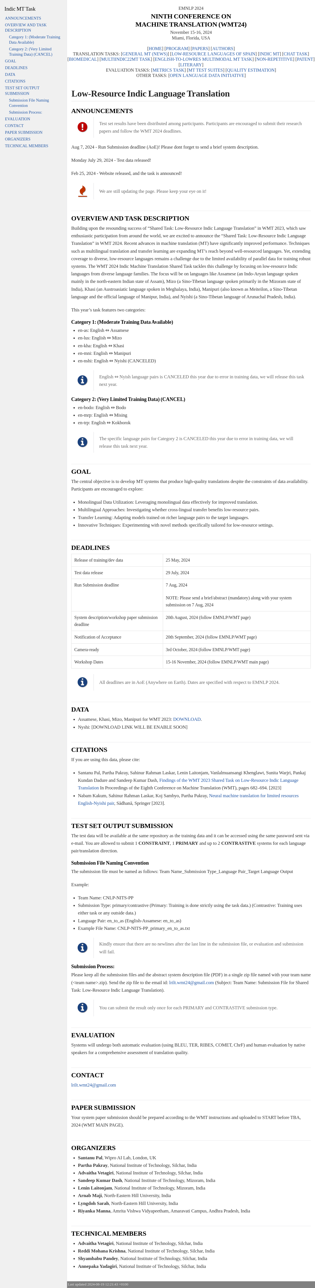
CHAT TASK (296, 53)
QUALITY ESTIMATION (251, 70)
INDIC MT (269, 53)
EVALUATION (17, 119)
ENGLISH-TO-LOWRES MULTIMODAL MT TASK (203, 59)
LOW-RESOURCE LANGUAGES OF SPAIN (213, 53)
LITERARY (191, 64)
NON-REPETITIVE (274, 59)
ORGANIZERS (17, 139)
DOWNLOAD (187, 719)
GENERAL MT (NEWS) (145, 53)
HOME (155, 48)
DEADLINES (16, 67)
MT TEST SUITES (205, 70)
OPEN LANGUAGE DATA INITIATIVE (207, 75)
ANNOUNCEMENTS (23, 18)
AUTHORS (222, 48)
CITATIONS (15, 81)
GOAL (10, 61)
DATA (10, 74)
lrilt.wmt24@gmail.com (191, 982)
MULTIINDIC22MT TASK (126, 59)
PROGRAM (177, 48)
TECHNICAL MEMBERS (26, 146)
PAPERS (200, 48)
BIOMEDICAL (83, 59)
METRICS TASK (168, 70)
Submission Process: (25, 112)
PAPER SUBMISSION (23, 132)
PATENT (305, 59)
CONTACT (14, 125)
